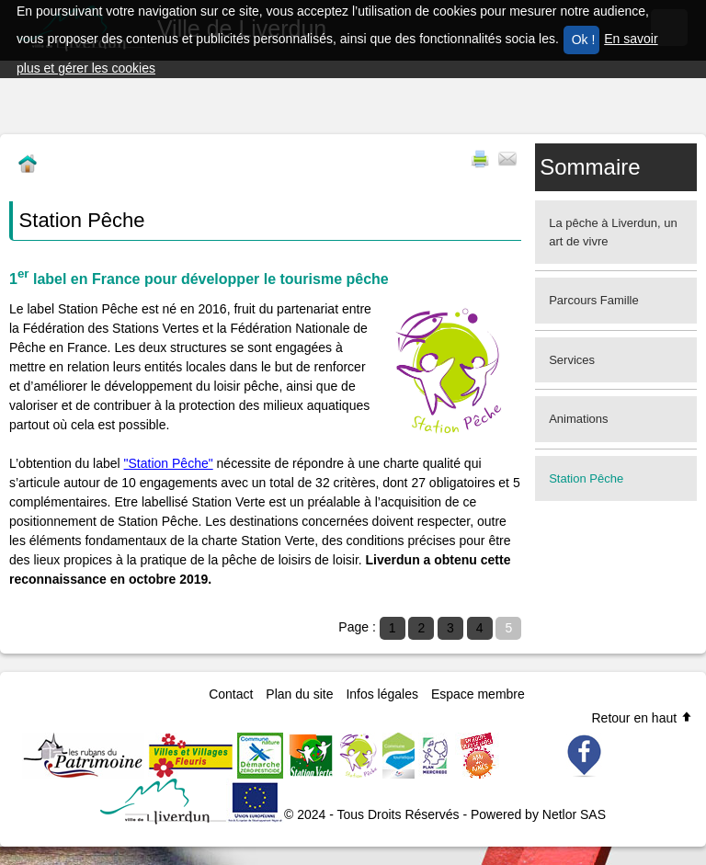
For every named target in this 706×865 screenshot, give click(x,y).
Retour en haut (642, 718)
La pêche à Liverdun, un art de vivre (613, 232)
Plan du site (299, 694)
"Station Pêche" (168, 463)
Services (572, 360)
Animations (578, 419)
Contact (231, 694)
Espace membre (478, 694)
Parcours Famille (594, 300)
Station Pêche (586, 478)
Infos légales (382, 694)
